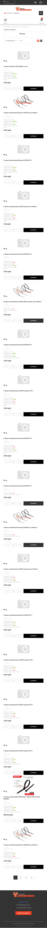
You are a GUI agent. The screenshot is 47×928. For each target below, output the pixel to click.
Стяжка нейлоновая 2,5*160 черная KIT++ (18, 751)
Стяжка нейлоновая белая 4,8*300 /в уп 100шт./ (21, 113)
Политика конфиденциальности (23, 925)
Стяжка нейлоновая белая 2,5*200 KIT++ (18, 160)
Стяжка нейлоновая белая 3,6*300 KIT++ (18, 438)
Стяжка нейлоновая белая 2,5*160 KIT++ (18, 486)
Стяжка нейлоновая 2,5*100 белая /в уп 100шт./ (20, 206)
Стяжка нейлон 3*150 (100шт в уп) (16, 66)
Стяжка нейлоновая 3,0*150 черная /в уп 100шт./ (21, 569)
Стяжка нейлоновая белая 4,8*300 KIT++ (18, 615)
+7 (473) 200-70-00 (23, 908)
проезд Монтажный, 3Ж (9, 3)
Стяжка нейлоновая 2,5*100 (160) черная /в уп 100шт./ (23, 301)
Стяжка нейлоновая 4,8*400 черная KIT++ (18, 391)
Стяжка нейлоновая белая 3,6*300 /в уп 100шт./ (20, 527)
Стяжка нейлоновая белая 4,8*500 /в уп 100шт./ (21, 845)
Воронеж (7, 1)
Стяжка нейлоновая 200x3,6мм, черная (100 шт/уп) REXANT (22, 798)
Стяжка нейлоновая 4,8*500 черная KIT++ (18, 660)
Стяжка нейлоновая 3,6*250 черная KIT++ (18, 705)
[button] (11, 40)
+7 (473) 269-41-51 (23, 905)
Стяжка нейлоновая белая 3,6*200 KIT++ (18, 254)
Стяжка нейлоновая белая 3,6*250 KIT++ (18, 345)
